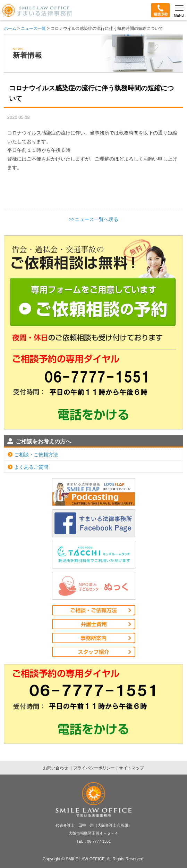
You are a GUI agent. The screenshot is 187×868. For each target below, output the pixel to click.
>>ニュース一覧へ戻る (93, 219)
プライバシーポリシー (94, 767)
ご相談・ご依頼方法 (33, 454)
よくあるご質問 (28, 467)
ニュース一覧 (33, 28)
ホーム (10, 28)
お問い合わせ (56, 767)
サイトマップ (131, 767)
